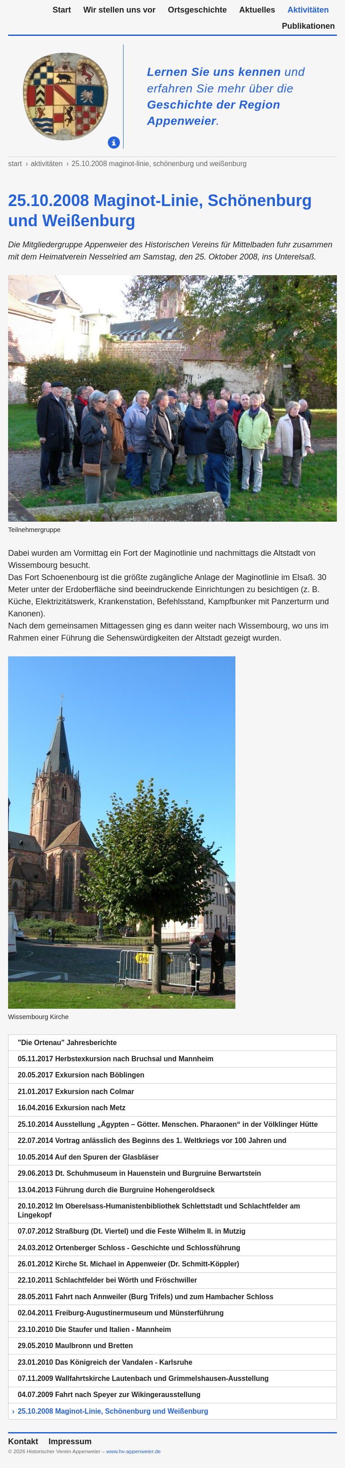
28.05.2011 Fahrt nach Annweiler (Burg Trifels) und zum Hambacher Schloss (145, 1297)
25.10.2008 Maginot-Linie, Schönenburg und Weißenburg (159, 163)
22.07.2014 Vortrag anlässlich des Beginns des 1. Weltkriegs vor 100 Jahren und (152, 1140)
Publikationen (308, 26)
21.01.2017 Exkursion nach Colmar (76, 1091)
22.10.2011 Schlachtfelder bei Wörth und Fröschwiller (107, 1280)
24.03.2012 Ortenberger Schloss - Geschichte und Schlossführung (129, 1248)
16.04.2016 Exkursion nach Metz (71, 1108)
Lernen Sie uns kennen (214, 72)
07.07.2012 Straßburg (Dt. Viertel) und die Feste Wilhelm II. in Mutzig (131, 1231)
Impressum (70, 1441)
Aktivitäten (308, 9)
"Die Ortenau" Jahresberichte (67, 1042)
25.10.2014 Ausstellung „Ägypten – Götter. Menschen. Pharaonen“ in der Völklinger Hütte (168, 1124)
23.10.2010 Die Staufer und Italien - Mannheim (94, 1329)
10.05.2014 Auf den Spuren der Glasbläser (88, 1157)
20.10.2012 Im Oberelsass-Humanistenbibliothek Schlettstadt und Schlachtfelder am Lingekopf (159, 1210)
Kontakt (23, 1441)
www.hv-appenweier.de (133, 1451)
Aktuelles (257, 9)
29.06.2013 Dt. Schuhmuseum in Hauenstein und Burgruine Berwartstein (139, 1173)
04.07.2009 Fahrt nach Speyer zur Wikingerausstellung (109, 1394)
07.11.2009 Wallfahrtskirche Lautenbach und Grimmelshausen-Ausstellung (143, 1378)
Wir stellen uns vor (119, 9)
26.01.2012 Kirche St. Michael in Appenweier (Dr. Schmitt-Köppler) (128, 1264)
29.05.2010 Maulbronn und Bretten (75, 1345)
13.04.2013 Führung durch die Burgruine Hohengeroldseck (116, 1190)
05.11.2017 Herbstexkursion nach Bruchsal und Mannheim (115, 1059)
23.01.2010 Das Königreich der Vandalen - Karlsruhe (105, 1362)
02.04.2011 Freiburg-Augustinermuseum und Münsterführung (121, 1313)
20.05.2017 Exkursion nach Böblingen (81, 1075)
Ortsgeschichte (197, 9)
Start (62, 9)
